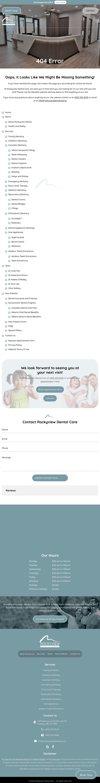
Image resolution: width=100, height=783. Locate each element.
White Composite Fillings (23, 150)
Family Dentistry (16, 136)
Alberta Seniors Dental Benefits (26, 316)
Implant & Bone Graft (21, 167)
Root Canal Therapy (18, 185)
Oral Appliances (15, 232)
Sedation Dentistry (17, 190)
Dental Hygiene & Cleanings (21, 228)
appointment (47, 381)
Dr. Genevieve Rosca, (21, 748)
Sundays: (33, 574)
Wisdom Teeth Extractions (23, 256)
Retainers (16, 222)
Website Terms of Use (18, 349)
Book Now (11, 10)
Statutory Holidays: (38, 578)
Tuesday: (33, 554)
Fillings (14, 208)
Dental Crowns (18, 199)
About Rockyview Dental (20, 122)
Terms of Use (52, 774)
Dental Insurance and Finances (22, 298)
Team (7, 265)
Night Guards (17, 237)
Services (9, 131)
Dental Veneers (18, 159)
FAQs (10, 326)
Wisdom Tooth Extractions (21, 251)
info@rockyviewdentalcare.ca (52, 100)
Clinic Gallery (14, 288)
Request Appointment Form (21, 340)
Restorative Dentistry (18, 194)
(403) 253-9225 (81, 97)
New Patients (11, 293)
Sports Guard (17, 241)
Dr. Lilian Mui (14, 271)
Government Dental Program (22, 302)
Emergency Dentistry (18, 181)
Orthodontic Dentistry (18, 213)
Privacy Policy (15, 345)
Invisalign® (16, 218)
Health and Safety (16, 126)
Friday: (32, 566)
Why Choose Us (27, 643)
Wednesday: (35, 558)
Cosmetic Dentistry (17, 145)
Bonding (15, 172)
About (8, 116)
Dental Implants (19, 163)
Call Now (90, 10)
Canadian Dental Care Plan (24, 308)
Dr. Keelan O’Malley (17, 279)
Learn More (60, 2)
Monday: (33, 550)
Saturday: (33, 570)
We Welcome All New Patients (50, 608)
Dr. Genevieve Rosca (18, 275)
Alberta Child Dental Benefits (25, 312)
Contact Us (10, 335)
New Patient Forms (17, 321)
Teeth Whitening (19, 154)
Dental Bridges (18, 204)
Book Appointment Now (50, 389)
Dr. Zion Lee (13, 284)
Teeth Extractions (19, 260)
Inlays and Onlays (19, 176)
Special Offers (15, 330)
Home (8, 112)
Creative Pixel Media (62, 779)
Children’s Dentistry (17, 140)
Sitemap (62, 774)
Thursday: (33, 562)
